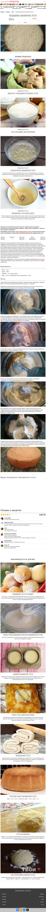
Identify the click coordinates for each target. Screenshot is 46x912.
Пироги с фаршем (13, 7)
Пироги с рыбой (38, 7)
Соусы (3, 904)
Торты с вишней (29, 7)
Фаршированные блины (32, 7)
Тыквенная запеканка (10, 7)
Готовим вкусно (23, 891)
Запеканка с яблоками (41, 7)
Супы (42, 904)
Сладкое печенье (4, 7)
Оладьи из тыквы (44, 7)
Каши (42, 899)
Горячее (42, 894)
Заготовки (41, 896)
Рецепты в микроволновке (26, 7)
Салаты (42, 901)
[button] (44, 1)
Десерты (4, 896)
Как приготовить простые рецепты (10, 2)
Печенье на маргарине (16, 7)
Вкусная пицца (7, 7)
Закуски (4, 899)
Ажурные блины (35, 7)
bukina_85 (11, 19)
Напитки (4, 901)
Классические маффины (20, 7)
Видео (25, 22)
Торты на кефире (1, 7)
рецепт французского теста (24, 231)
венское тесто (41, 259)
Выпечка (4, 894)
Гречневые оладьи (23, 7)
